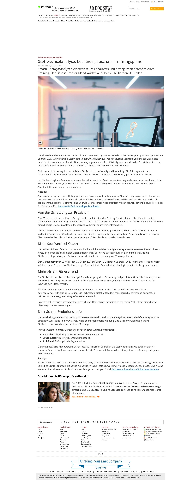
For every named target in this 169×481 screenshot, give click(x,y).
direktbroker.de (128, 436)
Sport (62, 436)
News (52, 471)
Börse (63, 21)
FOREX (83, 432)
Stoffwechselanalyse (45, 57)
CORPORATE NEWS (43, 17)
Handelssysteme (86, 436)
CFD (82, 429)
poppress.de (127, 438)
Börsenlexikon (46, 422)
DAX (39, 429)
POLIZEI (116, 15)
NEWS (40, 15)
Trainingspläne (57, 57)
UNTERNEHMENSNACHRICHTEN (80, 17)
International (64, 446)
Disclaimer (124, 471)
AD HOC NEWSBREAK (109, 429)
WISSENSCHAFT (99, 15)
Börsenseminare (86, 446)
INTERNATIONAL (125, 15)
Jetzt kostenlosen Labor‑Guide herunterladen (135, 369)
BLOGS (137, 1)
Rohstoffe (84, 434)
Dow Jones (41, 438)
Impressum (70, 471)
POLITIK (72, 15)
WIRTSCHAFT (63, 15)
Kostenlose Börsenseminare (128, 433)
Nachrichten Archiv (108, 438)
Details (128, 478)
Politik (62, 434)
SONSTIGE (135, 15)
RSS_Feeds (105, 436)
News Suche (155, 9)
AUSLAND (109, 15)
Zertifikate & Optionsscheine (86, 443)
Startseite (56, 21)
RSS (153, 1)
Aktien (83, 440)
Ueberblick (69, 21)
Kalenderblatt (64, 448)
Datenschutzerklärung (85, 471)
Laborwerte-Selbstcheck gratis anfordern (79, 206)
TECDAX (40, 434)
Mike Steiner (135, 471)
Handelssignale (86, 438)
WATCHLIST (161, 1)
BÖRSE (56, 15)
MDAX (40, 432)
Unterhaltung (64, 444)
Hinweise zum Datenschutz (107, 471)
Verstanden (135, 478)
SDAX (40, 436)
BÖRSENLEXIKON (145, 1)
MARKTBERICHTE (53, 17)
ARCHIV (132, 1)
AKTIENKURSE (48, 15)
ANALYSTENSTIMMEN (65, 17)
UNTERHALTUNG (87, 15)
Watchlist (105, 432)
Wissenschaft (64, 438)
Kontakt (104, 440)
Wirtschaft (63, 432)
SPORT (78, 15)
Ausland (62, 440)
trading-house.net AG (130, 429)
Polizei (62, 442)
